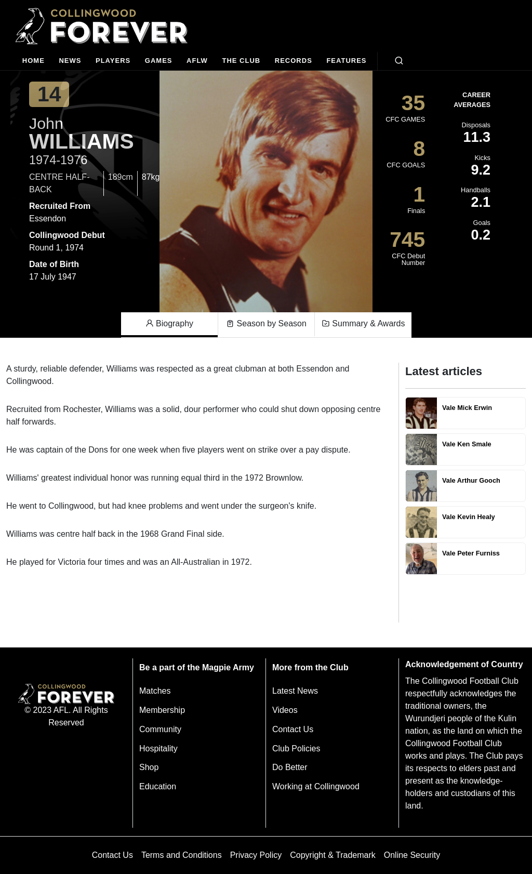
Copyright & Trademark (333, 855)
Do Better (290, 767)
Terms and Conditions (181, 855)
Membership (162, 710)
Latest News (295, 690)
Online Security (412, 855)
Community (160, 729)
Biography (169, 323)
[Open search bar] (399, 61)
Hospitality (158, 748)
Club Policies (296, 748)
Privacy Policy (256, 855)
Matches (154, 690)
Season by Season (266, 323)
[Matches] (158, 61)
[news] (70, 61)
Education (157, 786)
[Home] (33, 61)
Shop (148, 767)
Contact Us (292, 729)
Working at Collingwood (316, 786)
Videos (285, 710)
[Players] (113, 61)
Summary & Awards (363, 323)
